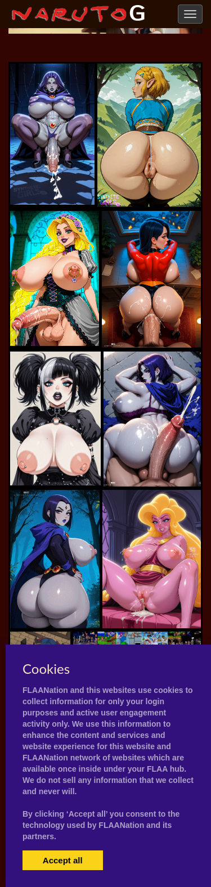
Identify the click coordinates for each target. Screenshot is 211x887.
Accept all (63, 860)
